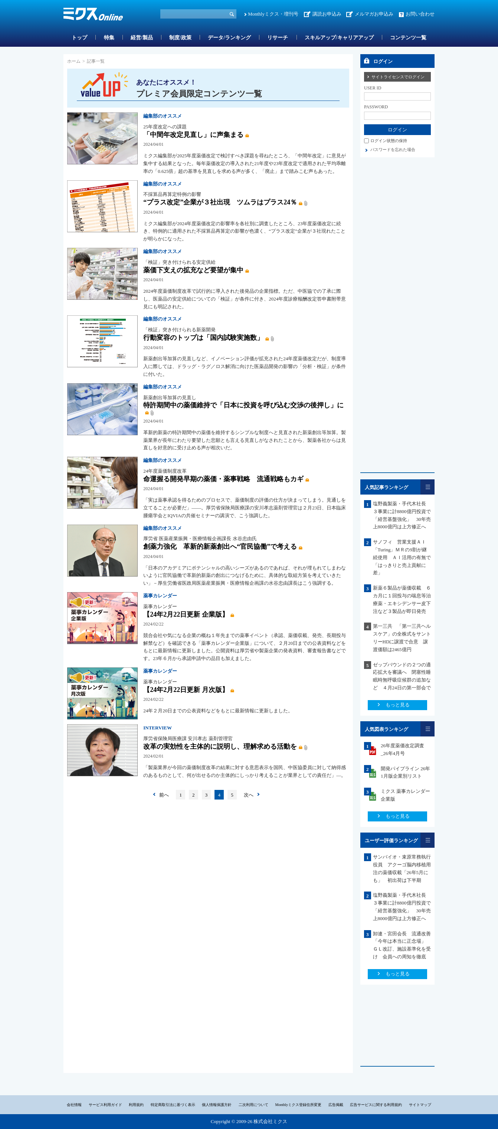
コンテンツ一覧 (408, 37)
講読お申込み (326, 14)
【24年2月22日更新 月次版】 (185, 689)
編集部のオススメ (162, 116)
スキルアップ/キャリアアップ (339, 37)
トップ (79, 37)
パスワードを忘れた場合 (392, 149)
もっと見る (398, 705)
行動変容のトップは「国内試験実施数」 (203, 337)
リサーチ (277, 37)
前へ (164, 795)
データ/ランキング (229, 37)
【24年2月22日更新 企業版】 (185, 614)
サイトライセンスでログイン (398, 77)
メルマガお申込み (374, 14)
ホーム (74, 61)
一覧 (427, 487)
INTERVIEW (157, 728)
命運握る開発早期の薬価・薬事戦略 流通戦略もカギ (223, 479)
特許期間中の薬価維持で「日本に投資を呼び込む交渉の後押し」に (243, 405)
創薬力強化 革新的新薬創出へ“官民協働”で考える (220, 546)
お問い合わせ (420, 14)
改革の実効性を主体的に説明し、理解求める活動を (220, 746)
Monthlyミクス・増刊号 (273, 14)
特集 (109, 37)
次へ (248, 795)
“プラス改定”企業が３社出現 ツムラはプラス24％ (220, 202)
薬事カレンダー (160, 595)
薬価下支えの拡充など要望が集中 (193, 270)
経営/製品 (142, 37)
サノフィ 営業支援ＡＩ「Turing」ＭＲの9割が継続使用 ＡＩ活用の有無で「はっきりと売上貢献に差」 (402, 557)
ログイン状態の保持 (388, 140)
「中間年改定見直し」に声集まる (193, 134)
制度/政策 (180, 37)
